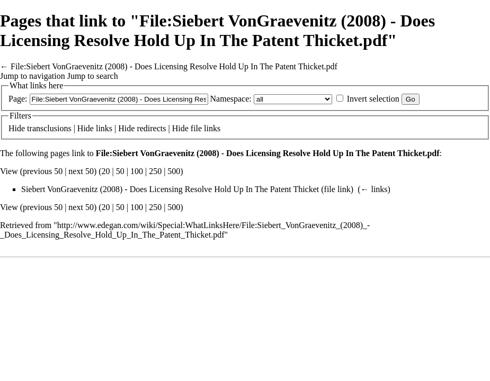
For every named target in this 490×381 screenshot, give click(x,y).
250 (155, 171)
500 (173, 171)
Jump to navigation (32, 75)
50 (120, 171)
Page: (18, 98)
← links (373, 189)
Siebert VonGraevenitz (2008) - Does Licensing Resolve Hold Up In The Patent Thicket (170, 189)
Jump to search (92, 75)
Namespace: (231, 98)
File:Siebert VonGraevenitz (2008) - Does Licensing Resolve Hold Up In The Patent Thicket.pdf (174, 66)
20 (106, 171)
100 (136, 171)
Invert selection (373, 98)
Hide (16, 128)
